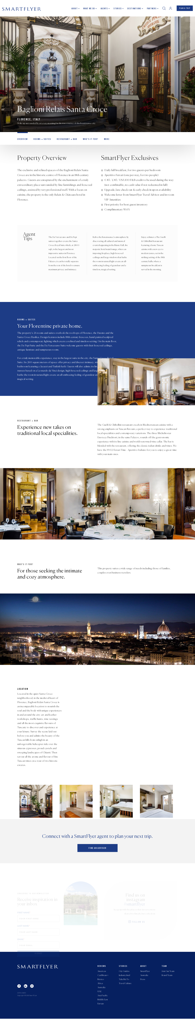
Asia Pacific (102, 1009)
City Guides (124, 983)
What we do (88, 9)
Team (164, 978)
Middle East (102, 1013)
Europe (100, 1018)
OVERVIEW (22, 141)
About (73, 9)
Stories (116, 9)
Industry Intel (124, 987)
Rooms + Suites (40, 141)
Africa (100, 996)
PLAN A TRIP (184, 9)
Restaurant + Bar (64, 141)
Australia (101, 1000)
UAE (99, 1005)
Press (142, 992)
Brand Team (167, 987)
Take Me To (124, 992)
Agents (102, 9)
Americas (101, 983)
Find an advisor (97, 861)
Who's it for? (86, 141)
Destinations (133, 9)
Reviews (101, 978)
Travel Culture (125, 996)
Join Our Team (168, 983)
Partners (150, 9)
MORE (101, 141)
